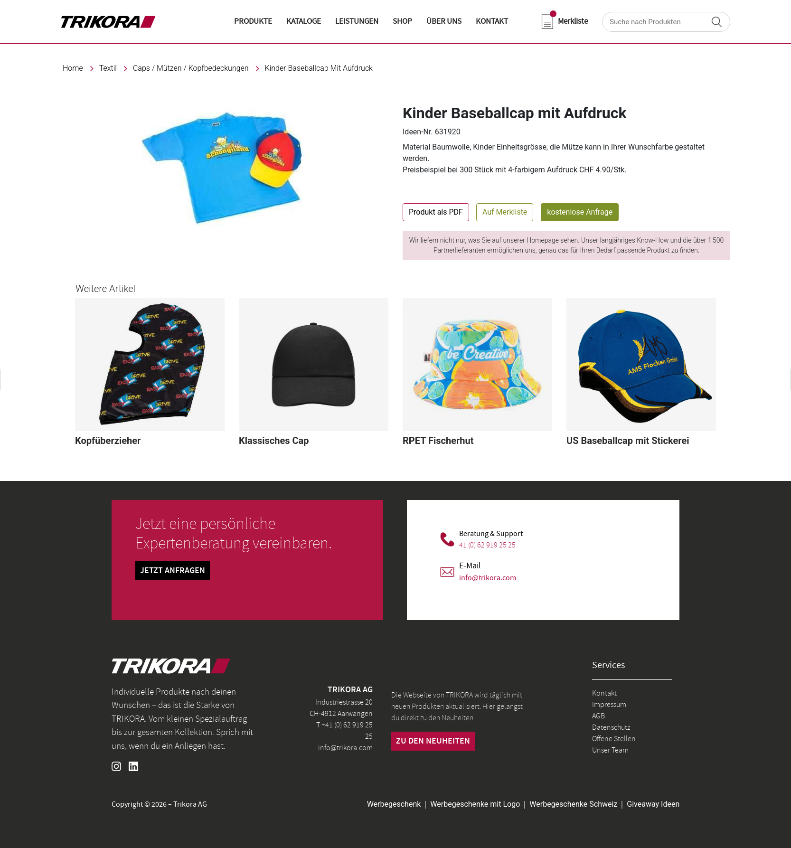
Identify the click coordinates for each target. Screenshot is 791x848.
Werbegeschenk (394, 804)
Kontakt (604, 693)
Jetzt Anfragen (172, 570)
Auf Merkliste (504, 212)
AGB (598, 716)
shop (402, 21)
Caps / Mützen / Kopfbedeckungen (191, 68)
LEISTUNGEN (356, 21)
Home (73, 68)
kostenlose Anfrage (579, 212)
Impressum (609, 704)
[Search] (666, 22)
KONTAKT (492, 21)
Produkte (253, 21)
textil (108, 68)
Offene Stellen (614, 739)
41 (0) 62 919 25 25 (487, 545)
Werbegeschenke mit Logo (475, 804)
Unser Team (610, 750)
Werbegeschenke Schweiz (573, 804)
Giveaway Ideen (653, 804)
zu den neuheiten (433, 741)
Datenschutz (611, 727)
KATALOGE (303, 21)
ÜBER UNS (443, 21)
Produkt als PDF (436, 212)
